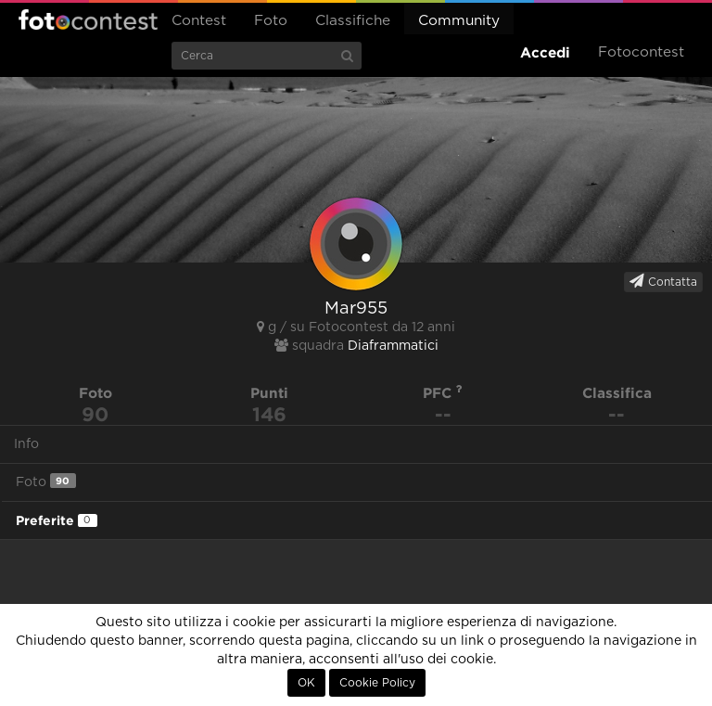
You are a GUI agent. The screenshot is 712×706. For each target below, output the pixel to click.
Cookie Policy (377, 682)
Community (459, 21)
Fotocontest (88, 19)
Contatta (663, 281)
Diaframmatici (393, 346)
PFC (443, 393)
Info (26, 444)
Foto (270, 21)
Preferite (56, 520)
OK (306, 682)
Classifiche (352, 21)
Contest (199, 21)
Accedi (545, 52)
